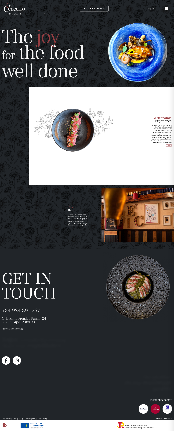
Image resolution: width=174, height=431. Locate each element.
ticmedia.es (168, 419)
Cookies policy (30, 419)
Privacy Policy (18, 419)
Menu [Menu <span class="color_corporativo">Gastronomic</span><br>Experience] (170, 138)
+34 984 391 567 (21, 310)
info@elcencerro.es (13, 329)
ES (148, 8)
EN (152, 8)
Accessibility (42, 419)
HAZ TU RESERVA (94, 8)
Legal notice (6, 419)
